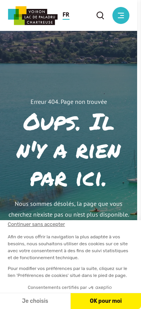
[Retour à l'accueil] (33, 15)
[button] (66, 15)
